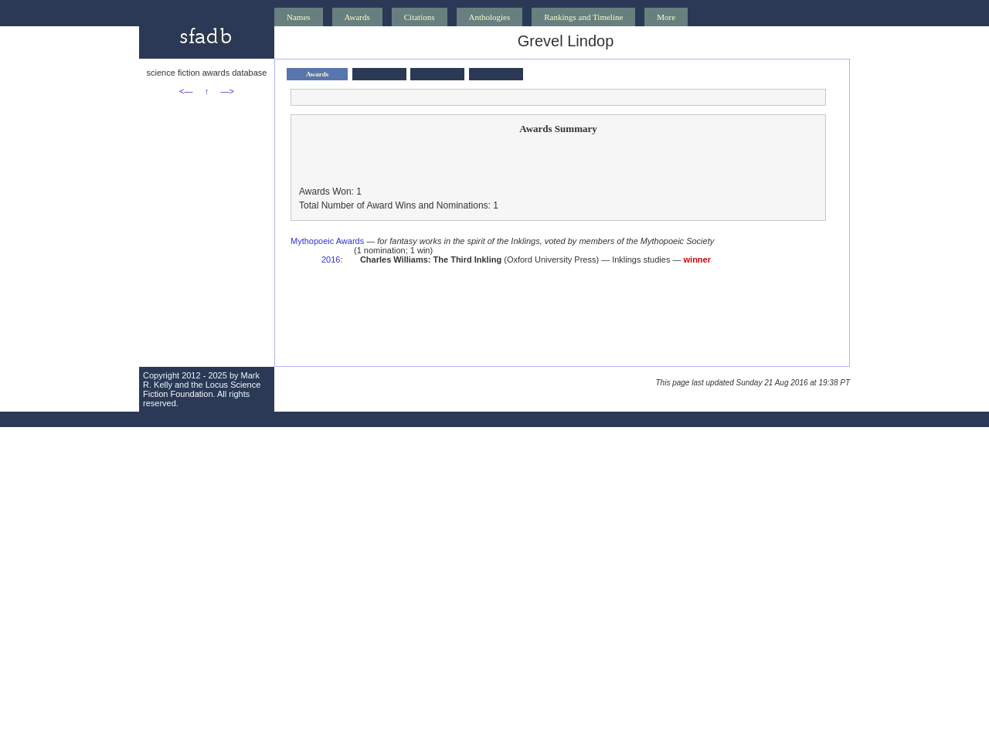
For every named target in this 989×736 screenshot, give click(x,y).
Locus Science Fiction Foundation (201, 389)
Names (299, 17)
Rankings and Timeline (583, 17)
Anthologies (490, 17)
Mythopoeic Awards (327, 241)
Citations (419, 17)
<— (185, 91)
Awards (357, 17)
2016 (330, 259)
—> (227, 91)
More (666, 17)
